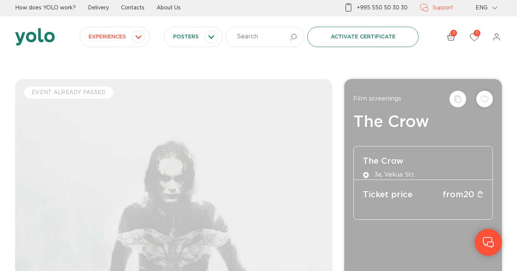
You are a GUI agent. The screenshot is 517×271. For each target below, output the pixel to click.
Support (436, 7)
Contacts (132, 8)
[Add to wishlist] (484, 99)
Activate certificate (363, 37)
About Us (168, 8)
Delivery (98, 8)
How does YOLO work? (45, 8)
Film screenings (377, 99)
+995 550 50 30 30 (376, 8)
